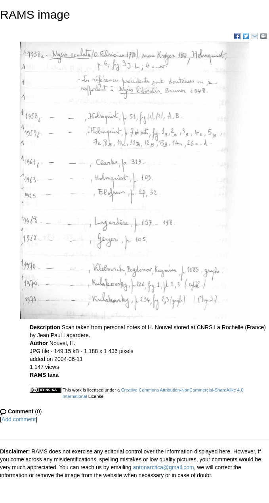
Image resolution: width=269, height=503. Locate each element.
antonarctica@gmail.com (163, 467)
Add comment (19, 419)
